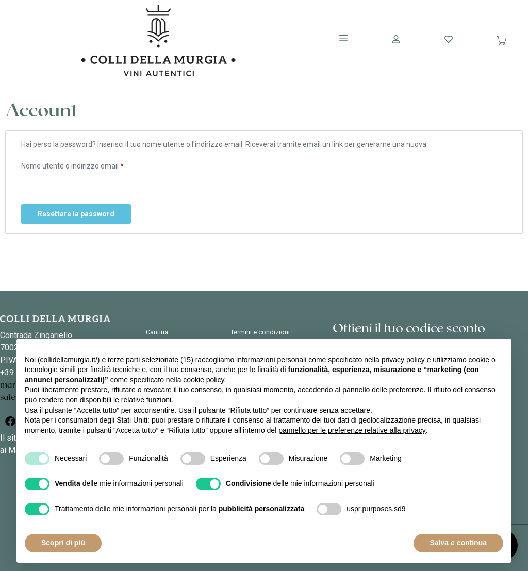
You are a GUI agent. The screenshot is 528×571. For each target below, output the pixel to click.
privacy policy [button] (403, 360)
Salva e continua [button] (458, 543)
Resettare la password (76, 214)
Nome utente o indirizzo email (87, 164)
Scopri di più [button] (63, 543)
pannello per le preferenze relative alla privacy (352, 430)
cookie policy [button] (203, 380)
